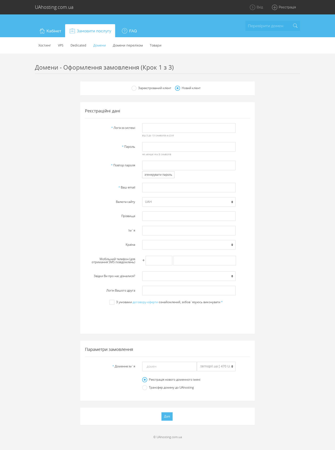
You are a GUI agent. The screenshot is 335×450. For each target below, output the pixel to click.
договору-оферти (145, 302)
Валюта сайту (125, 202)
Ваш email (126, 187)
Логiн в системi (123, 128)
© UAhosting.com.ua (167, 437)
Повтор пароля (123, 165)
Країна (130, 244)
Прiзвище (128, 216)
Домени (99, 45)
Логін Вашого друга (120, 290)
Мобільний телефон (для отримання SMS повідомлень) (113, 260)
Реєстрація (283, 7)
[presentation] (167, 317)
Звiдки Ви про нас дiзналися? (114, 276)
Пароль (128, 146)
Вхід (256, 7)
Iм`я (131, 230)
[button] (50, 30)
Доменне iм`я (123, 366)
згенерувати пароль (158, 175)
